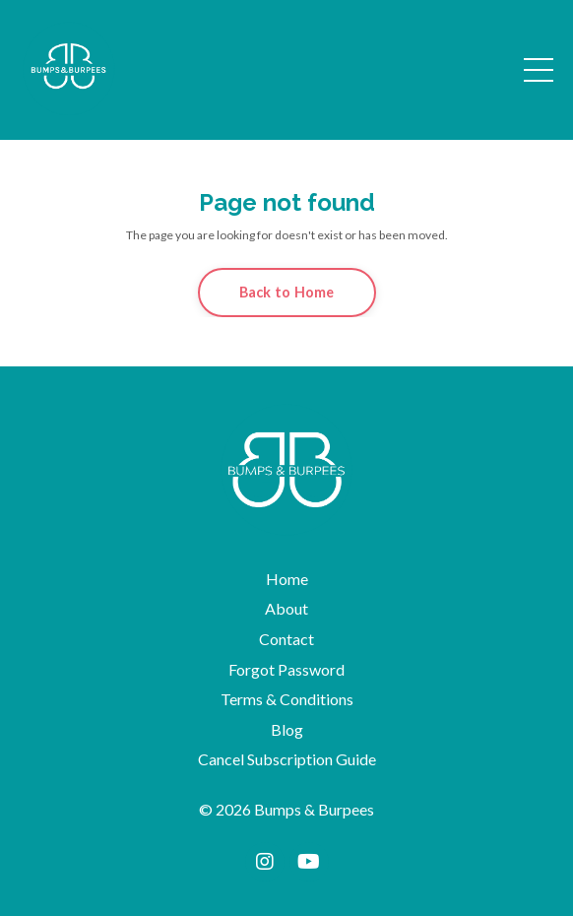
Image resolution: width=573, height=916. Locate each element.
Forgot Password (286, 669)
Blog (287, 729)
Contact (286, 638)
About (286, 608)
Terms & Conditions (287, 698)
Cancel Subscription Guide (287, 759)
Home (287, 578)
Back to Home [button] (287, 292)
